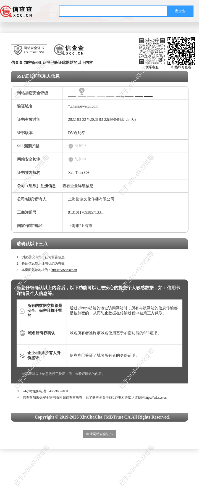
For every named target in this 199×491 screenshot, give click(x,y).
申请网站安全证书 (99, 434)
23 (128, 119)
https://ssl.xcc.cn (156, 397)
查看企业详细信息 (77, 186)
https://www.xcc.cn (64, 270)
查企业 (180, 11)
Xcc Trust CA (79, 173)
